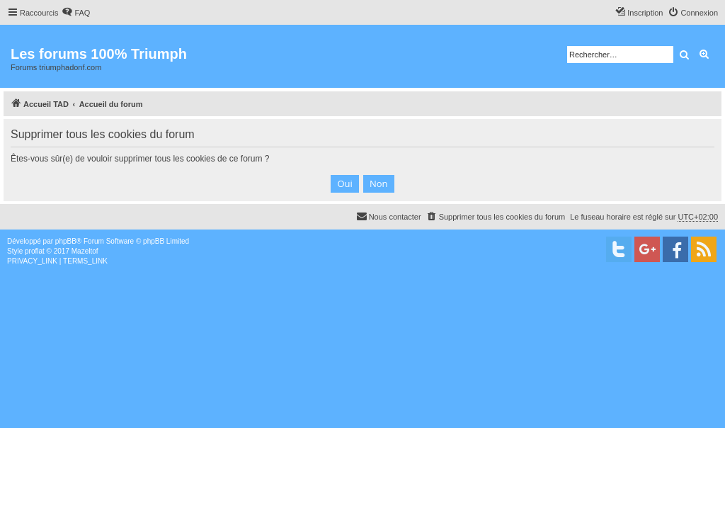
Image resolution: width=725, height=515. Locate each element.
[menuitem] (76, 12)
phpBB (65, 241)
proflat (35, 251)
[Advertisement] (362, 372)
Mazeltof (85, 251)
